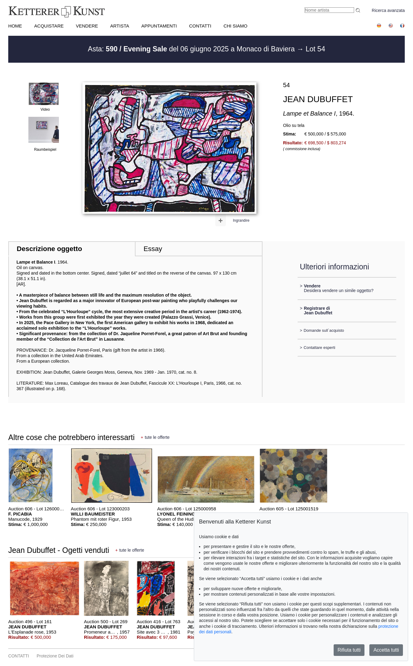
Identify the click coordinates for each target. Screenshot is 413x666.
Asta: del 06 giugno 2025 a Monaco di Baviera (192, 49)
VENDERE (87, 25)
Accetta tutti (386, 650)
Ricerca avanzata (388, 10)
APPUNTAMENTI (159, 25)
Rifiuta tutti (349, 650)
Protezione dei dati (55, 655)
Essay (152, 249)
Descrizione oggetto (49, 249)
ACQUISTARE (48, 25)
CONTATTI (200, 25)
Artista (119, 25)
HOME (15, 25)
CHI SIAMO (235, 25)
